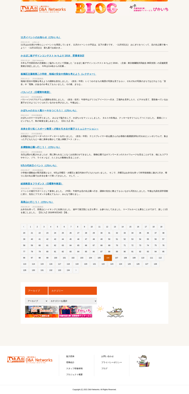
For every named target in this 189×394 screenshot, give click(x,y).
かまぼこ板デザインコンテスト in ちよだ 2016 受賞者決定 (52, 55)
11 (99, 227)
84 (78, 252)
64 (70, 245)
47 (86, 239)
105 (99, 258)
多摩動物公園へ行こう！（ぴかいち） (41, 147)
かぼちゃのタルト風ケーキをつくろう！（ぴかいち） (49, 110)
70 (117, 245)
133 (59, 270)
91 (132, 252)
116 (50, 264)
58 (24, 245)
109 (134, 258)
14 (123, 227)
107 (116, 258)
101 (64, 258)
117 (59, 264)
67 (94, 245)
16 (138, 227)
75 (156, 245)
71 (125, 245)
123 (111, 264)
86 (94, 252)
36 (148, 233)
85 (86, 252)
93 (148, 252)
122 (103, 264)
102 (73, 258)
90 (125, 252)
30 (101, 233)
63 (63, 245)
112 (160, 258)
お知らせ (35, 42)
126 (137, 264)
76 (163, 245)
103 (81, 258)
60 (40, 245)
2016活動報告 (37, 79)
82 (63, 252)
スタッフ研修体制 (74, 368)
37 (156, 233)
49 (101, 239)
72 (132, 245)
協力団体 (70, 356)
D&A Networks (38, 60)
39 (24, 239)
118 (68, 264)
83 (70, 252)
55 (148, 239)
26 (70, 233)
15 (130, 227)
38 (163, 233)
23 (47, 233)
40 (32, 239)
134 (68, 270)
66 (86, 245)
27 (78, 233)
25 (63, 233)
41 (40, 239)
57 (163, 239)
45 (70, 239)
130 (33, 270)
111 (151, 258)
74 (148, 245)
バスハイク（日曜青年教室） (36, 92)
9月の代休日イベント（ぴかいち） (39, 165)
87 (101, 252)
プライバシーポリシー (111, 362)
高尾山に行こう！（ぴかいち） (37, 202)
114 (33, 264)
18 (153, 227)
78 (32, 252)
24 (55, 233)
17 (146, 227)
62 (55, 245)
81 (55, 252)
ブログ (104, 368)
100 (55, 258)
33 (125, 233)
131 (42, 270)
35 (140, 233)
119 (76, 264)
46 (78, 239)
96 (24, 258)
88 (109, 252)
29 (94, 233)
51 (117, 239)
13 (115, 227)
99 (47, 258)
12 (107, 227)
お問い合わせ (107, 356)
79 (40, 252)
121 (94, 264)
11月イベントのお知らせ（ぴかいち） (41, 37)
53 (132, 239)
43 (55, 239)
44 (63, 239)
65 (78, 245)
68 (101, 245)
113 (24, 264)
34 (132, 233)
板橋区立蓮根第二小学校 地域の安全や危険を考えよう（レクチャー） (58, 74)
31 (109, 233)
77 (24, 252)
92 (140, 252)
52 (125, 239)
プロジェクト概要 (74, 374)
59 (32, 245)
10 (92, 227)
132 (50, 270)
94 (156, 252)
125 (129, 264)
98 (40, 258)
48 (94, 239)
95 (163, 252)
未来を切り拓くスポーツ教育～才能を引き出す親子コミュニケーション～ (60, 129)
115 (42, 264)
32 (117, 233)
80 (47, 252)
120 (85, 264)
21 (32, 233)
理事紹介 (70, 362)
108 (125, 258)
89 (117, 252)
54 (140, 239)
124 (120, 264)
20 (24, 233)
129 (24, 270)
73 (140, 245)
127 (146, 264)
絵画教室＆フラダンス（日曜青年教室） (42, 183)
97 (32, 258)
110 (142, 258)
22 (40, 233)
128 (155, 264)
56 (156, 239)
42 (47, 239)
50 (109, 239)
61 (47, 245)
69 (109, 245)
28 (86, 233)
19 (161, 227)
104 (90, 258)
